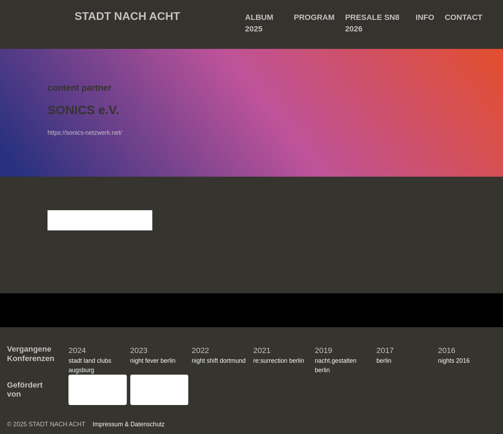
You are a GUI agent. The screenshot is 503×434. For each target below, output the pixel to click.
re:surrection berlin (278, 353)
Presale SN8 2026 (372, 19)
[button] (489, 345)
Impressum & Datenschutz (383, 421)
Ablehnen (403, 404)
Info (425, 17)
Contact (463, 17)
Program (314, 17)
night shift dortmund (219, 353)
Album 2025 (259, 19)
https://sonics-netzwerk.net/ (85, 132)
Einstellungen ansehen (462, 404)
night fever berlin (153, 353)
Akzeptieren (348, 404)
